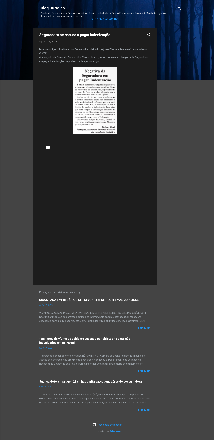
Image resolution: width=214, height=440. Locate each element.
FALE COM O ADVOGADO (104, 19)
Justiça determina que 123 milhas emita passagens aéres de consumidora (90, 381)
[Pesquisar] (179, 9)
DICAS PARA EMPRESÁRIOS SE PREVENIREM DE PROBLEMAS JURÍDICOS (89, 300)
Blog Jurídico (53, 8)
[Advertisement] (170, 78)
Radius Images (116, 431)
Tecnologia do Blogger (107, 424)
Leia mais (144, 328)
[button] (149, 35)
